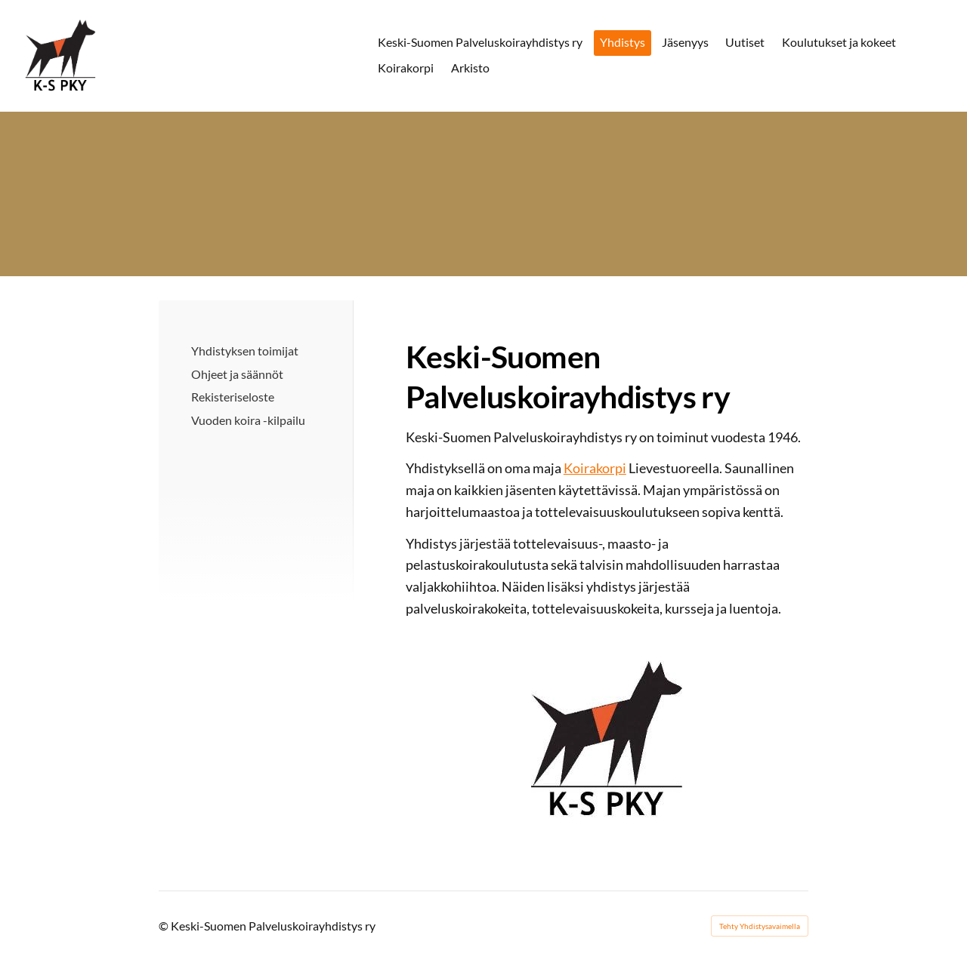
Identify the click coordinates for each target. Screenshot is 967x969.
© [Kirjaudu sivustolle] (165, 925)
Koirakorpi (595, 468)
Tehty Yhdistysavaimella (759, 926)
